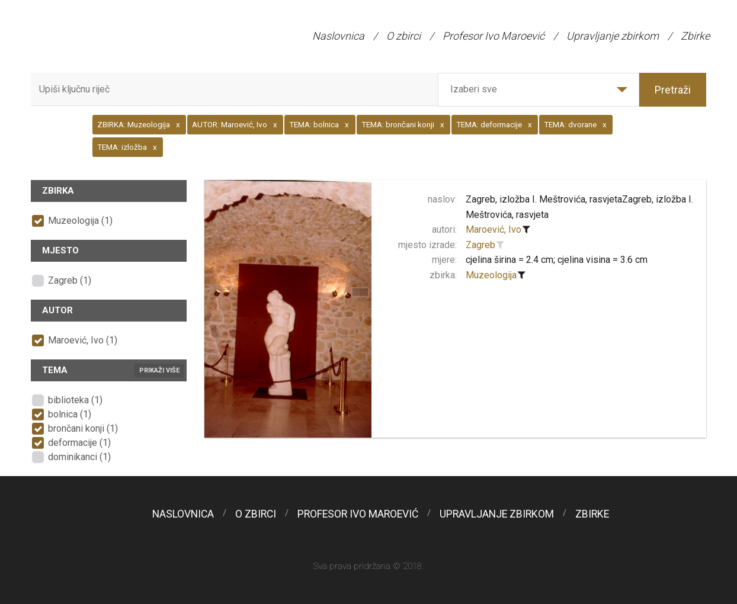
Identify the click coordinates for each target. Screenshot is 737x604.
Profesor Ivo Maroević (493, 36)
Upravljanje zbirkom (612, 36)
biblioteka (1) (75, 400)
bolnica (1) (69, 414)
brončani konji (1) (83, 428)
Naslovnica (338, 36)
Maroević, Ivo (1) (82, 340)
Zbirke (695, 36)
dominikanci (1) (79, 456)
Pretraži (673, 89)
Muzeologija (491, 275)
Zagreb (480, 244)
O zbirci (403, 36)
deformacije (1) (79, 442)
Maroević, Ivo (493, 229)
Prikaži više (159, 370)
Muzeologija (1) (80, 220)
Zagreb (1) (69, 280)
